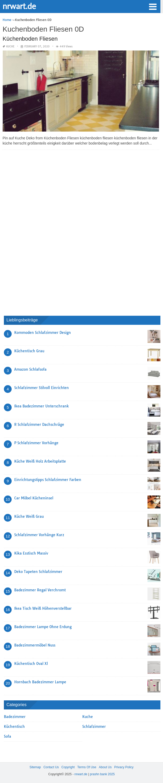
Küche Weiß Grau (29, 516)
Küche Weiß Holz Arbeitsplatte (40, 461)
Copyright (68, 767)
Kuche (10, 46)
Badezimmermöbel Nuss (34, 645)
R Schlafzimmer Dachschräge (39, 424)
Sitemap (35, 767)
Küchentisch (14, 726)
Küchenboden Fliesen (30, 38)
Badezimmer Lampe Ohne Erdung (43, 626)
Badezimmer (15, 716)
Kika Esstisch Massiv (31, 553)
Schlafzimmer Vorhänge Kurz (39, 535)
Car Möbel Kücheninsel (33, 498)
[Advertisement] (43, 231)
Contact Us (51, 767)
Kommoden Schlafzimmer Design (42, 332)
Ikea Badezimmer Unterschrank (41, 406)
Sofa (7, 736)
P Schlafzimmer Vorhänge (36, 443)
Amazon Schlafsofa (30, 369)
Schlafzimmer (94, 726)
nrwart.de (19, 6)
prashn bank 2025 (102, 774)
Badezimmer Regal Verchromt (40, 590)
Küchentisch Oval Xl (31, 663)
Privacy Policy (124, 767)
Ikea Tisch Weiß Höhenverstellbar (43, 608)
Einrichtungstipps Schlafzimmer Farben (47, 479)
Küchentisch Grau (29, 351)
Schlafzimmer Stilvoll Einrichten (41, 387)
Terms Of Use (86, 767)
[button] (152, 6)
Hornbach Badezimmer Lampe (40, 682)
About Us (105, 767)
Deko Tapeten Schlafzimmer (38, 571)
